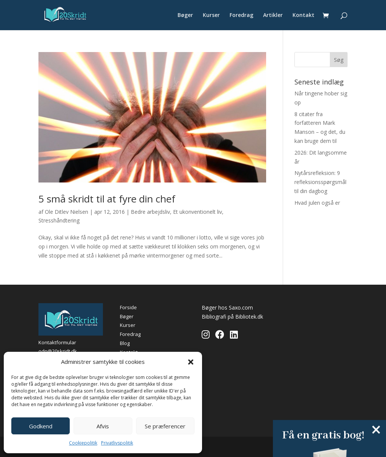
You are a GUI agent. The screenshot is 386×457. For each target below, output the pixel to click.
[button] (191, 362)
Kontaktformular (57, 342)
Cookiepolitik (83, 443)
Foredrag (241, 15)
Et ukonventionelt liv (197, 211)
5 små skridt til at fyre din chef (106, 198)
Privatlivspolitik (117, 443)
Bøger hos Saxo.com (227, 307)
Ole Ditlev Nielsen (66, 211)
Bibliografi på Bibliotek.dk (232, 316)
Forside (128, 307)
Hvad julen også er (317, 202)
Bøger (185, 15)
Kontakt (303, 15)
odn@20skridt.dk (57, 351)
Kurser (211, 15)
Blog (125, 343)
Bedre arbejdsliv (150, 211)
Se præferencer (165, 426)
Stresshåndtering (59, 220)
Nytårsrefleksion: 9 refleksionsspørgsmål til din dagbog (320, 182)
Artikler (273, 15)
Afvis (102, 426)
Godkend (40, 426)
